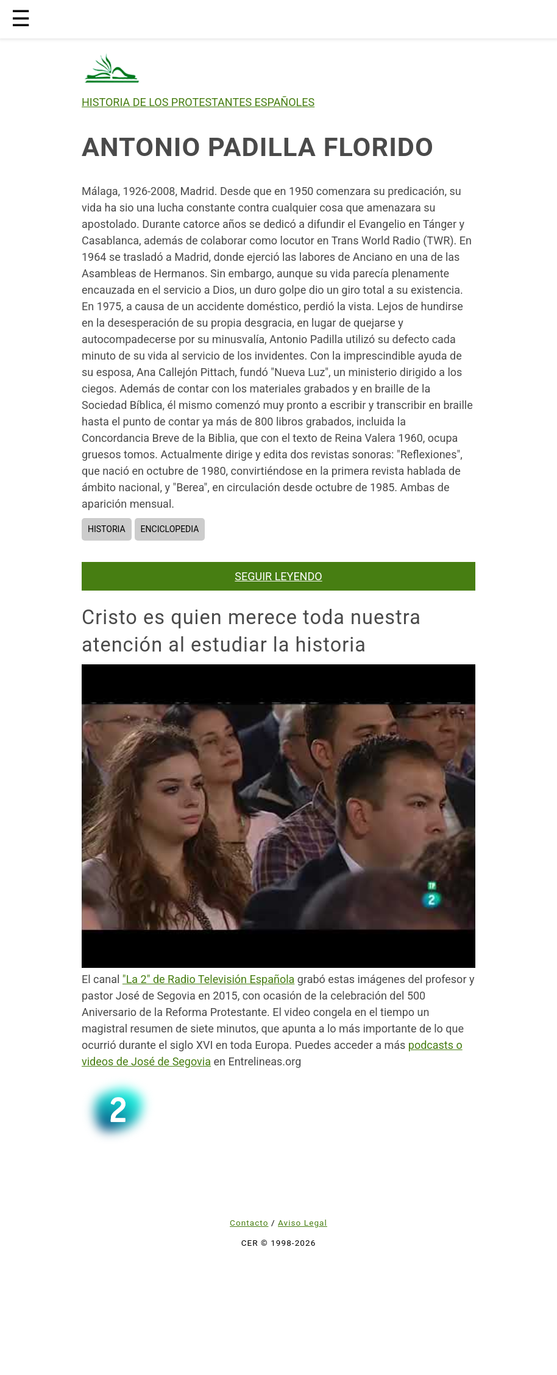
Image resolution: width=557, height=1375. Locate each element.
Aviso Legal (302, 1223)
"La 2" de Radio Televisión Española (208, 979)
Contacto (249, 1223)
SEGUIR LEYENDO (278, 576)
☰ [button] (20, 19)
